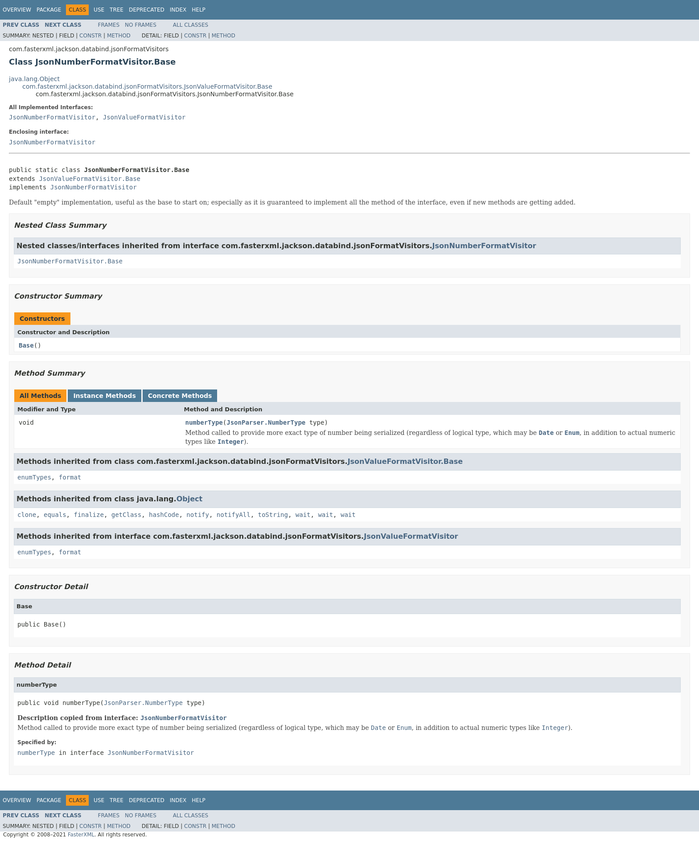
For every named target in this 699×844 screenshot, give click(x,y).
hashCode (164, 514)
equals (55, 514)
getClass (126, 514)
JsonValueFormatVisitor (144, 117)
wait (303, 514)
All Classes (190, 25)
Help (199, 10)
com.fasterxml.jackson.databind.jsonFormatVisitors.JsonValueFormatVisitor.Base (147, 86)
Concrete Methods (180, 395)
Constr (90, 36)
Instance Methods (104, 395)
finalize (88, 514)
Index (178, 10)
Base (26, 345)
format (70, 477)
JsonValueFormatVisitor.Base (89, 178)
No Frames (140, 25)
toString (273, 514)
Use (99, 10)
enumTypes (34, 477)
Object (190, 499)
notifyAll (234, 514)
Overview (17, 10)
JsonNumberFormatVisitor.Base (70, 261)
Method (119, 36)
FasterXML (81, 835)
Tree (116, 10)
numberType (204, 422)
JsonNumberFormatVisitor (52, 117)
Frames (109, 25)
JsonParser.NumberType (265, 422)
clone (26, 514)
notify (197, 514)
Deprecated (146, 10)
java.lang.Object (34, 78)
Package (49, 10)
